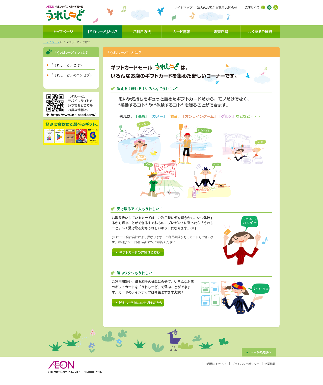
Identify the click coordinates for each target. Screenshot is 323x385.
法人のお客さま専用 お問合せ (217, 7)
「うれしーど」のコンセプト (71, 75)
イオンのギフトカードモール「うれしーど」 (65, 13)
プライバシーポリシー (245, 363)
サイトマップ (183, 7)
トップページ (51, 41)
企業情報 (270, 363)
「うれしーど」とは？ (66, 65)
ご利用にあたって (215, 363)
